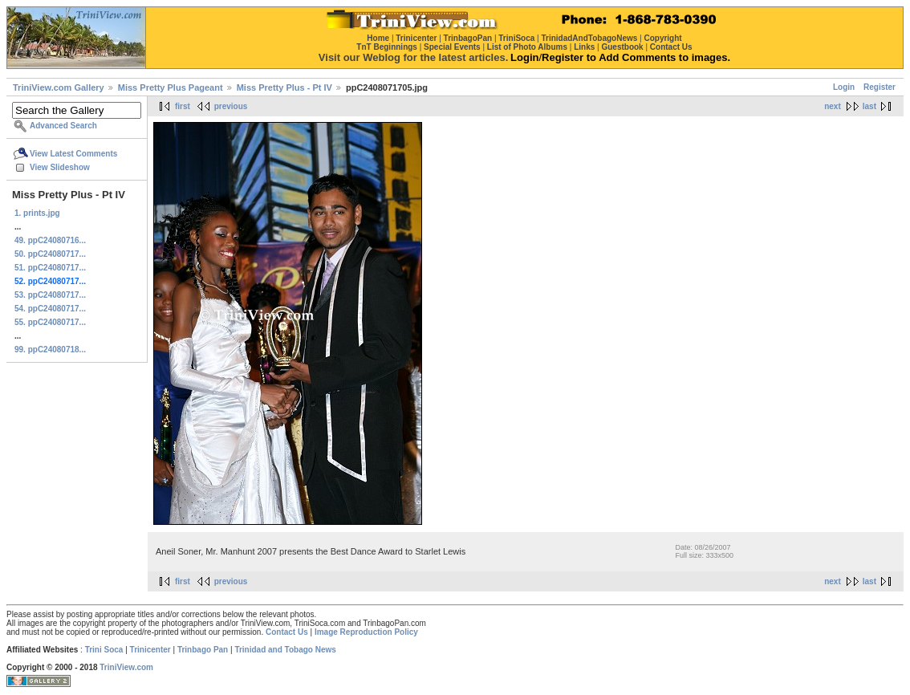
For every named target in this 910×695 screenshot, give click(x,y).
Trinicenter (150, 649)
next (832, 106)
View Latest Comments (73, 153)
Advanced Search (63, 125)
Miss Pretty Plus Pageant (170, 87)
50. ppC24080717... (50, 254)
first (182, 106)
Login (844, 87)
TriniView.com (126, 667)
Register (879, 87)
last (869, 106)
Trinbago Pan (202, 649)
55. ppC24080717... (50, 322)
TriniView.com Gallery (58, 87)
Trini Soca (104, 649)
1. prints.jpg (37, 213)
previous (231, 106)
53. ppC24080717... (50, 295)
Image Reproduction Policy (366, 632)
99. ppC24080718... (50, 349)
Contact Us (287, 632)
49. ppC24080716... (50, 240)
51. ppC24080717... (50, 267)
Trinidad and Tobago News (285, 649)
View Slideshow (60, 167)
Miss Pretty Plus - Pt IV (284, 87)
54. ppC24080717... (50, 308)
